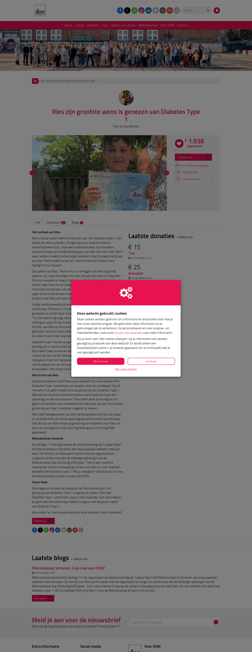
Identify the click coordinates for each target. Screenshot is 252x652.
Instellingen (151, 361)
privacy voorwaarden (128, 332)
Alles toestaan (100, 361)
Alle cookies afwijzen (126, 369)
